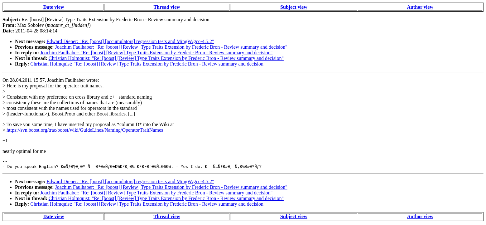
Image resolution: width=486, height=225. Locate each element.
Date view (53, 7)
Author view (420, 7)
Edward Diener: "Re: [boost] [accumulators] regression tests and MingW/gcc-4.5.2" (130, 41)
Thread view (166, 7)
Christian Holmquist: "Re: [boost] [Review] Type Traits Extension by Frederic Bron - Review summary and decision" (166, 58)
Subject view (293, 7)
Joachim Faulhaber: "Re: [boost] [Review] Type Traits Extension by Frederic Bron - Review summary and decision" (171, 47)
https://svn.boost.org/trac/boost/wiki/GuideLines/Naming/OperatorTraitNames (85, 130)
